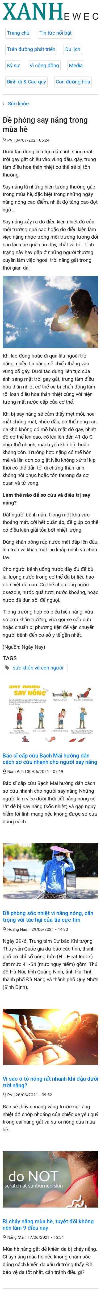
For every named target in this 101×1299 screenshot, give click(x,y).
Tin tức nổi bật (55, 33)
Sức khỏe (18, 104)
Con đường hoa (73, 82)
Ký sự (13, 65)
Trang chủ (18, 33)
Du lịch (72, 49)
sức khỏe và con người (38, 668)
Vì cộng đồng (44, 65)
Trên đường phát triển (31, 49)
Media (76, 65)
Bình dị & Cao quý (26, 82)
